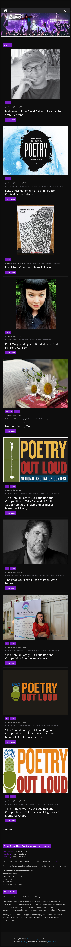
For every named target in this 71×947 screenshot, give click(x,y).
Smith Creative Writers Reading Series (17, 422)
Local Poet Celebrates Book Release (28, 267)
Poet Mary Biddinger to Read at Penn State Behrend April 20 (32, 345)
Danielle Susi (33, 340)
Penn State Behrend (48, 186)
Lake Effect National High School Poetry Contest (22, 186)
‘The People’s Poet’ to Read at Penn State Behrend (31, 581)
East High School (30, 650)
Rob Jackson (57, 263)
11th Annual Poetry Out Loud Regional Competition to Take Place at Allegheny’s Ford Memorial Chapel (34, 812)
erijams (9, 107)
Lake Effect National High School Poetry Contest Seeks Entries (30, 192)
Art (7, 486)
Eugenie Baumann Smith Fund (16, 575)
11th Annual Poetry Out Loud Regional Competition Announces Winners (29, 656)
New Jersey (46, 575)
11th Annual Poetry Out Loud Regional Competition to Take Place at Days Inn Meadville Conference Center (29, 733)
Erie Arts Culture (12, 493)
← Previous (8, 829)
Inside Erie (9, 411)
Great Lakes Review (39, 263)
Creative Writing (23, 340)
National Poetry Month (33, 419)
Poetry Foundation (53, 493)
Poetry (8, 103)
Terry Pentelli (8, 854)
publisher (55, 861)
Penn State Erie (60, 186)
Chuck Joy (29, 263)
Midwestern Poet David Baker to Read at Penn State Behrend (34, 113)
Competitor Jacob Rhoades (15, 650)
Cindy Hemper (8, 851)
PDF (39, 186)
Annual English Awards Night (16, 419)
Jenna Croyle (7, 857)
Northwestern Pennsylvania (37, 493)
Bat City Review (11, 340)
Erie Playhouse (23, 493)
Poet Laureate (41, 726)
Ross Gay (44, 419)
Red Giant (49, 263)
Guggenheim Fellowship (34, 575)
